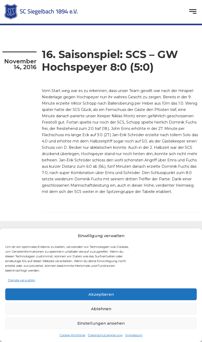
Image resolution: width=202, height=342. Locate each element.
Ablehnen (101, 308)
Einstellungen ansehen (101, 323)
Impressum (134, 335)
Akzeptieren (101, 294)
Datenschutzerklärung (105, 335)
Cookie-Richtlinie (72, 335)
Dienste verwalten (21, 280)
